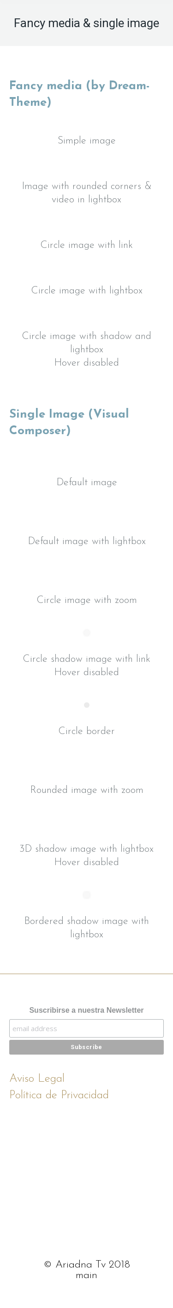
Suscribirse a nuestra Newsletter (86, 1010)
